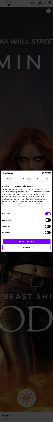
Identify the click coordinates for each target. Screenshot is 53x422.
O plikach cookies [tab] (43, 179)
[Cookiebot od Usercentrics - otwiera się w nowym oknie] (42, 173)
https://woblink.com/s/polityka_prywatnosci (19, 206)
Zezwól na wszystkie (26, 241)
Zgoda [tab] (9, 179)
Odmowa (26, 247)
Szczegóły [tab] (26, 179)
